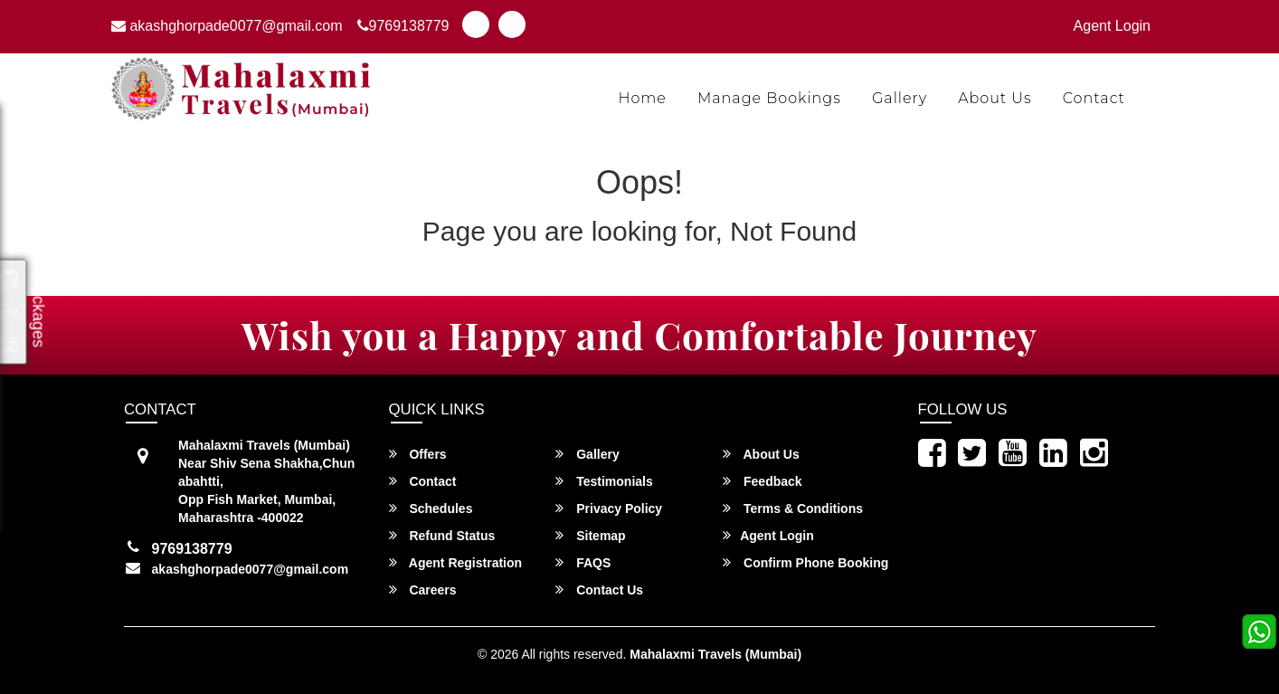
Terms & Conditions (793, 508)
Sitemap (590, 535)
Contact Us (599, 589)
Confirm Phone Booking (805, 562)
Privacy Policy (608, 508)
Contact (1094, 98)
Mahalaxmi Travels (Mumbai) (715, 654)
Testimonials (603, 481)
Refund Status (442, 535)
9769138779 (403, 25)
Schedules (431, 508)
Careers (423, 589)
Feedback (762, 481)
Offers (418, 453)
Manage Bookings (769, 98)
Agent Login (1112, 25)
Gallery (899, 98)
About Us (995, 98)
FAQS (583, 562)
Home (642, 98)
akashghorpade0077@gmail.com (227, 25)
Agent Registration (456, 562)
